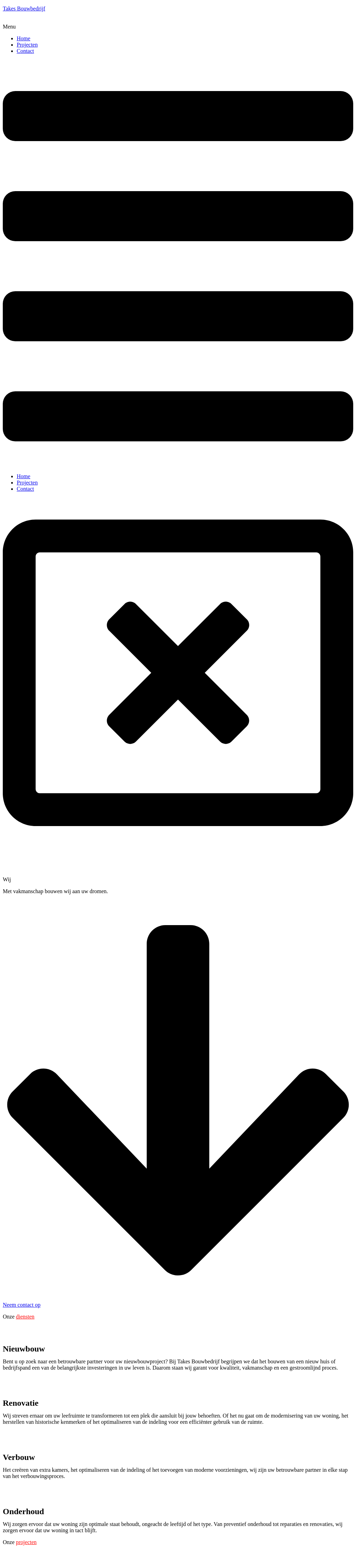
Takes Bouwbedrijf (24, 8)
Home (23, 38)
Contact (25, 51)
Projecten (27, 45)
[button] (178, 27)
